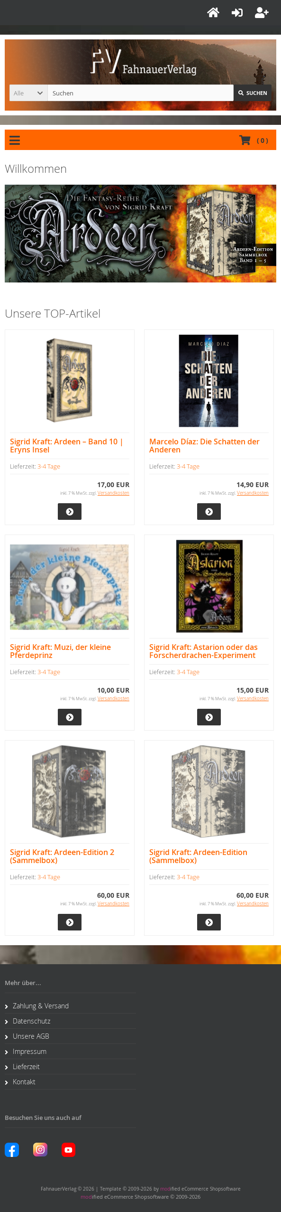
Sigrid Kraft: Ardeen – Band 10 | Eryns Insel (67, 446)
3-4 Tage (48, 466)
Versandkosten (113, 493)
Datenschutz (27, 1020)
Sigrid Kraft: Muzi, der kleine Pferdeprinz (60, 651)
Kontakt (20, 1081)
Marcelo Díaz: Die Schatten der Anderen (204, 446)
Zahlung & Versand (37, 1005)
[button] (28, 93)
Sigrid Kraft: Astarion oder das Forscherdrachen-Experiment (203, 651)
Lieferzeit (22, 1066)
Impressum (25, 1051)
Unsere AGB (27, 1036)
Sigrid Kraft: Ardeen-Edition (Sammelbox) (198, 856)
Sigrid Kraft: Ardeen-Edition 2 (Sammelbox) (62, 856)
